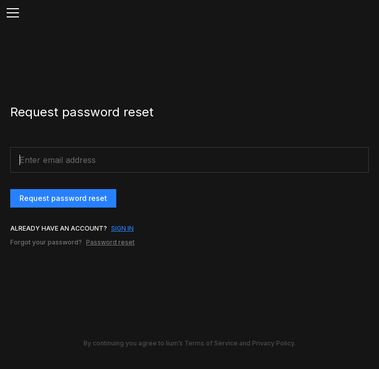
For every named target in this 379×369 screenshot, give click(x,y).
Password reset (110, 242)
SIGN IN (122, 228)
